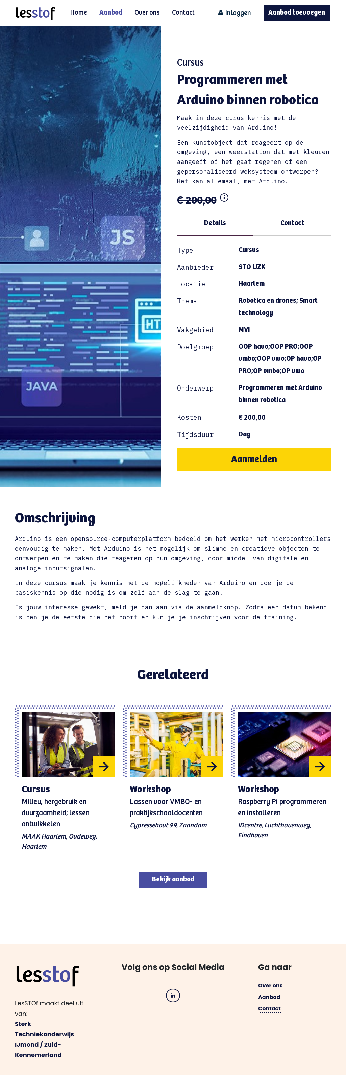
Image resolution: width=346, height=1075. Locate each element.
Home (78, 13)
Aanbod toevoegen (296, 13)
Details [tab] (215, 223)
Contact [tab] (292, 223)
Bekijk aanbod (173, 879)
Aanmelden (254, 459)
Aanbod (110, 13)
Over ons (147, 13)
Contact (183, 13)
